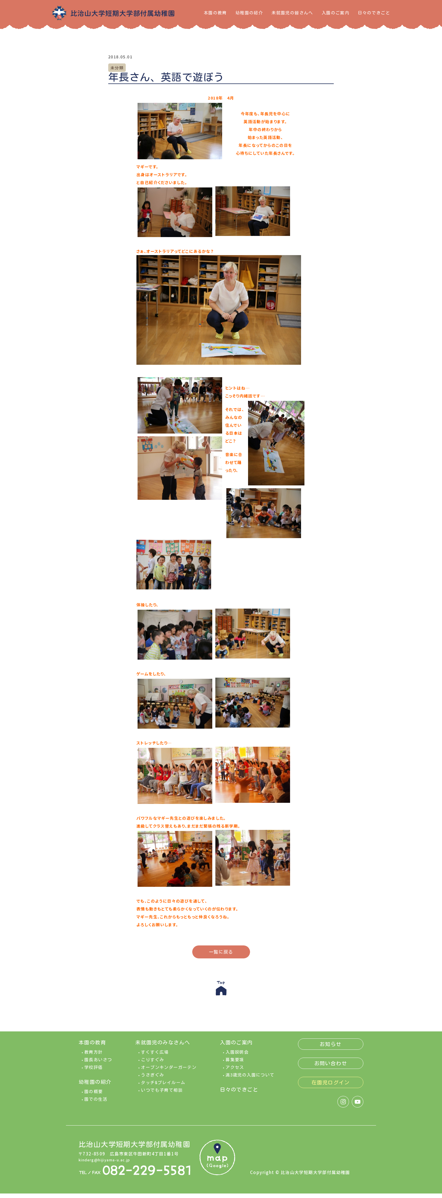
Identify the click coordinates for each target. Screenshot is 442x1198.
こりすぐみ (152, 1064)
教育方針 (93, 1057)
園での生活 (95, 1104)
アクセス (235, 1072)
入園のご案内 (335, 13)
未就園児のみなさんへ (162, 1046)
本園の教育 (215, 13)
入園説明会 (237, 1057)
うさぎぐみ (152, 1079)
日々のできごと (374, 13)
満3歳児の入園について (250, 1079)
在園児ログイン (330, 1086)
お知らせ (331, 1048)
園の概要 (93, 1096)
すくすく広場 (155, 1057)
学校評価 (93, 1072)
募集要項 (235, 1064)
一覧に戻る (221, 952)
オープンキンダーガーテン (168, 1072)
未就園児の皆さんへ (292, 13)
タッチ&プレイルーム (163, 1087)
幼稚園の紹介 (249, 13)
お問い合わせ (330, 1067)
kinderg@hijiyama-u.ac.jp (109, 1164)
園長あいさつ (98, 1064)
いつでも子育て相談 (162, 1095)
